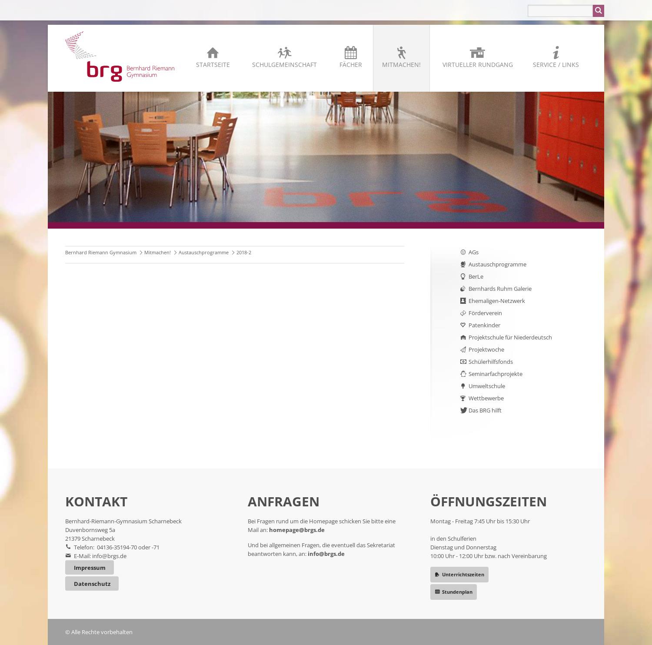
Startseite (213, 64)
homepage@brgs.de (297, 530)
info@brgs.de (109, 556)
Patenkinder (484, 325)
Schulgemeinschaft (284, 64)
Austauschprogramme (204, 252)
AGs (474, 252)
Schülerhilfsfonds (491, 362)
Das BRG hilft (485, 410)
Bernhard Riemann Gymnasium (100, 252)
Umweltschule (487, 386)
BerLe (476, 276)
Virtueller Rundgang (477, 64)
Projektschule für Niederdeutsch (510, 337)
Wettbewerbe (486, 398)
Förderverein (485, 313)
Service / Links (556, 64)
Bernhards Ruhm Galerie (500, 289)
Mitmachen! (401, 64)
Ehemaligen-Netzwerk (497, 301)
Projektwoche (486, 349)
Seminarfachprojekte (495, 374)
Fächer (350, 64)
